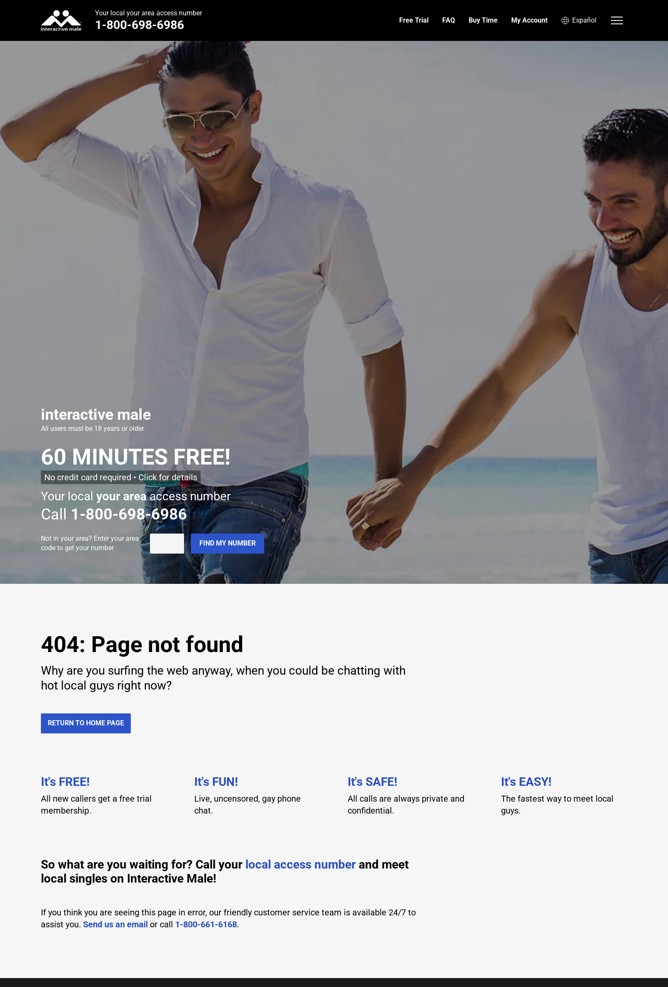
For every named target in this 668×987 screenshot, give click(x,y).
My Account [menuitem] (529, 20)
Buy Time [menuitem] (483, 20)
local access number (300, 864)
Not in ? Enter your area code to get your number (90, 543)
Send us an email (115, 924)
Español (578, 20)
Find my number (227, 543)
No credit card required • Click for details (120, 477)
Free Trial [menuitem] (414, 20)
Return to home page (86, 723)
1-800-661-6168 (206, 924)
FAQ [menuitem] (448, 20)
